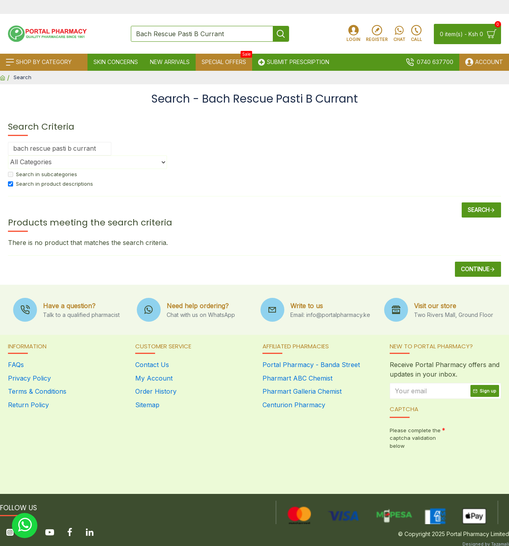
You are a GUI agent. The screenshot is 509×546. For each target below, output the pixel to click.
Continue (475, 269)
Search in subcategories (42, 174)
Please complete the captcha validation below (415, 438)
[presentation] (445, 466)
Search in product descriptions (50, 184)
